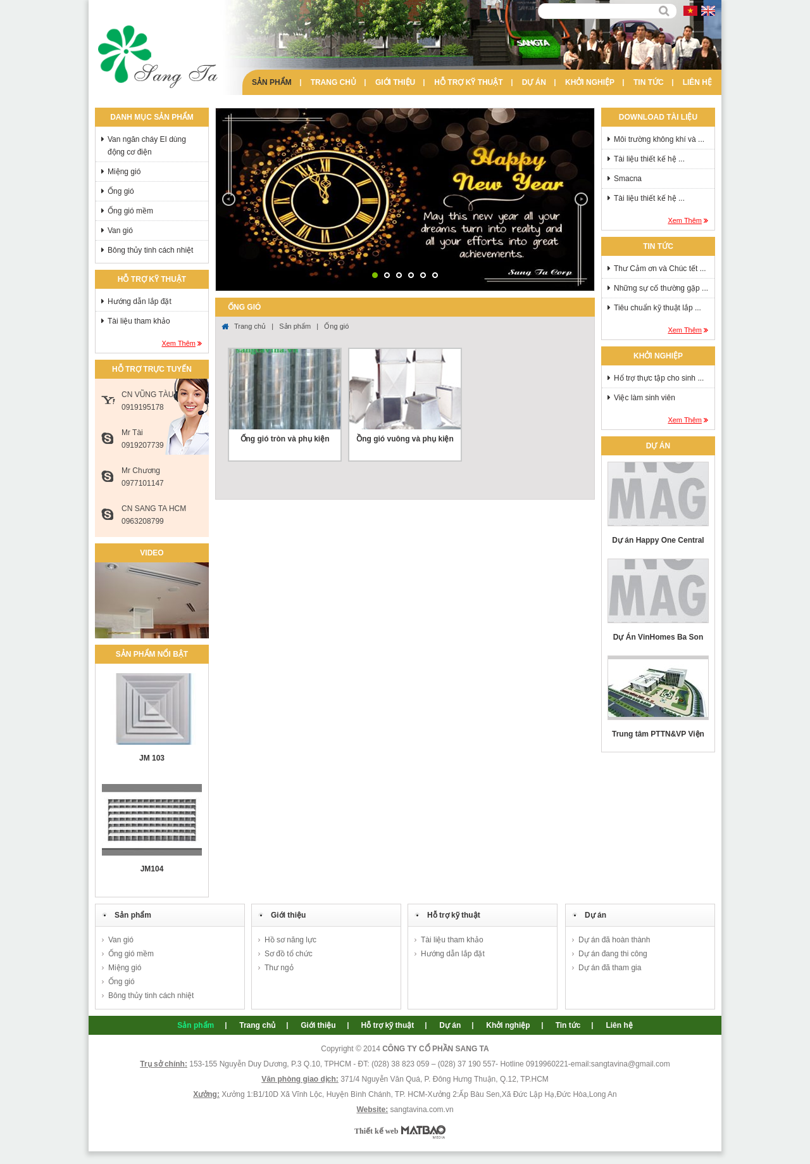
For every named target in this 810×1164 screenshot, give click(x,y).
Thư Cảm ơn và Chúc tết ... (660, 268)
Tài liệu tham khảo (139, 321)
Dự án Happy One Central (658, 540)
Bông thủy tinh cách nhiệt (150, 250)
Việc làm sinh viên (644, 397)
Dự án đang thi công (612, 953)
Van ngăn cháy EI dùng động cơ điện (147, 145)
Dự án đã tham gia (609, 967)
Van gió (120, 230)
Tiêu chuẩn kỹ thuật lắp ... (657, 307)
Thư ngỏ (279, 967)
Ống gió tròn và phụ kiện (285, 438)
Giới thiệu (395, 82)
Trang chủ (333, 82)
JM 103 (152, 758)
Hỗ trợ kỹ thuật (468, 82)
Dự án (534, 82)
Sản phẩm (272, 82)
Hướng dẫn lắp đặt (139, 301)
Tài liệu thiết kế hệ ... (649, 159)
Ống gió (121, 191)
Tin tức (648, 82)
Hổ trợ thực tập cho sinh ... (659, 378)
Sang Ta (158, 57)
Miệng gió (124, 171)
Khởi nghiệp (589, 82)
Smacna (628, 178)
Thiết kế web (376, 1131)
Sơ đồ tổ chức (289, 953)
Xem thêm (178, 343)
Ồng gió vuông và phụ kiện (405, 438)
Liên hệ (697, 82)
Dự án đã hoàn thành (614, 939)
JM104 (152, 868)
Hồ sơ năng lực (290, 939)
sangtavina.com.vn (422, 1109)
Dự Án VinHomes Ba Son (658, 637)
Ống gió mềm (130, 210)
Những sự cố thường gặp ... (661, 288)
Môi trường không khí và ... (659, 139)
